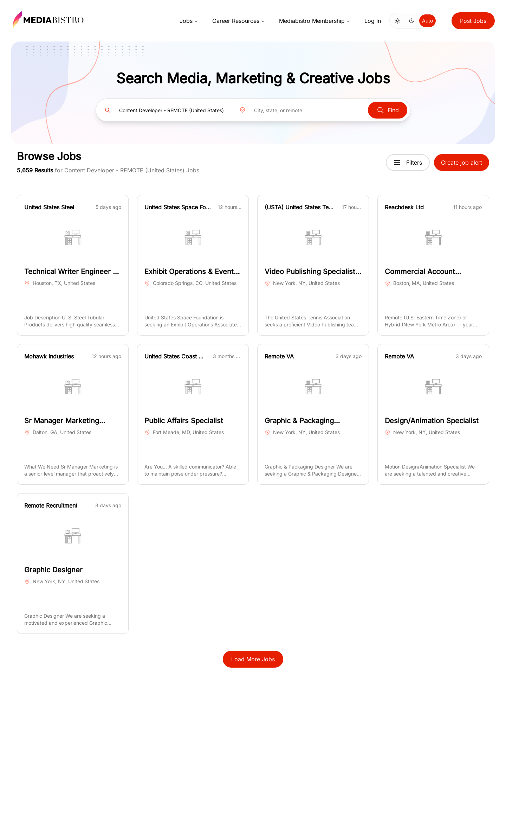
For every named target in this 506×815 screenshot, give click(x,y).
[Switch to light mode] (397, 20)
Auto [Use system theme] (427, 21)
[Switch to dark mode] (411, 20)
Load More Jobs (253, 659)
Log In (372, 20)
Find (387, 110)
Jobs (189, 20)
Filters (408, 162)
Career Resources (238, 20)
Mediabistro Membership (314, 20)
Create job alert (461, 162)
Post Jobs (473, 20)
